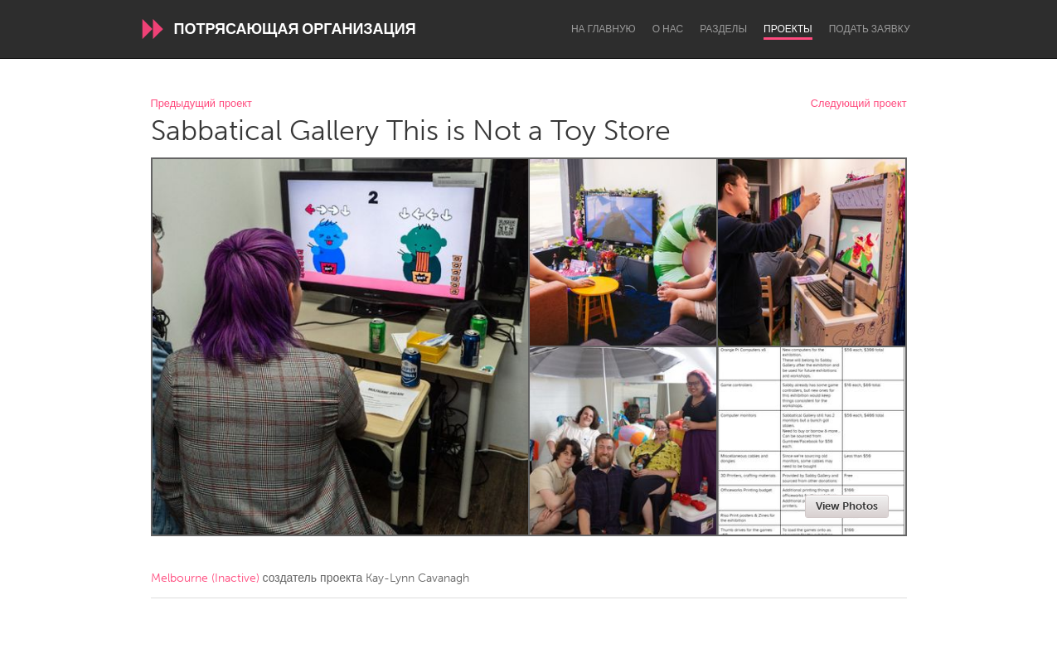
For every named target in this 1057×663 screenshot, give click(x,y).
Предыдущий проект (201, 104)
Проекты (788, 29)
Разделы (723, 29)
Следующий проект (859, 104)
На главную (603, 29)
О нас (667, 29)
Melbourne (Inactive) (205, 578)
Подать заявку (869, 29)
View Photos (847, 506)
